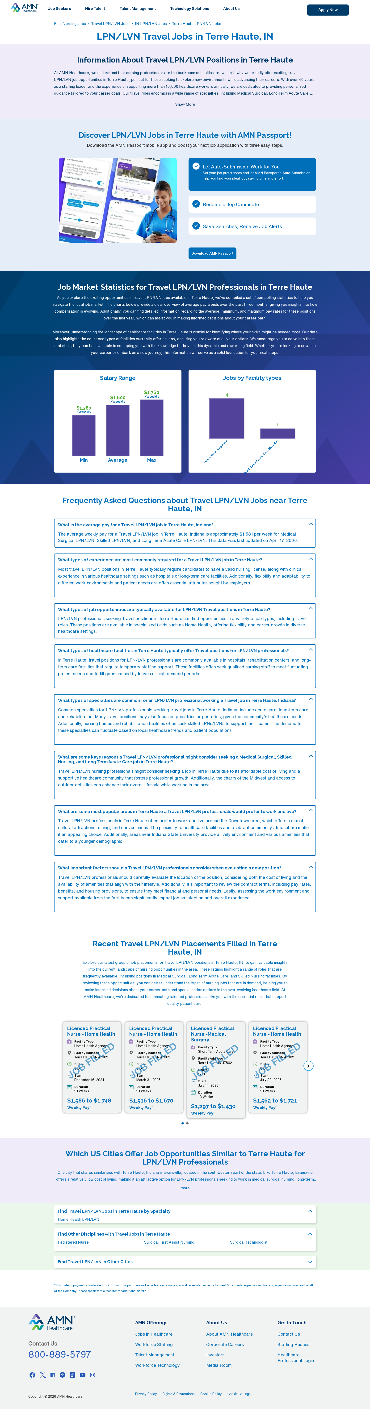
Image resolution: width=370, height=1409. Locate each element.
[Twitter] (42, 1375)
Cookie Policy (211, 1394)
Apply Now (328, 10)
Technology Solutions (189, 8)
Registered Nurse (73, 1242)
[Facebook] (32, 1375)
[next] (308, 1066)
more (185, 1188)
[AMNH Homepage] (24, 7)
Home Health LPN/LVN (78, 1219)
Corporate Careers (225, 1344)
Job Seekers (59, 8)
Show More (185, 104)
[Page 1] (182, 1123)
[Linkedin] (52, 1375)
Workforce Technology (157, 1365)
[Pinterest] (63, 1375)
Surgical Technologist (249, 1242)
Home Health (198, 625)
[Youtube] (83, 1375)
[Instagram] (93, 1375)
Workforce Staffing (154, 1344)
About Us (231, 8)
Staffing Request (294, 1344)
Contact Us (289, 1334)
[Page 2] (187, 1123)
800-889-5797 (60, 1354)
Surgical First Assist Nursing (169, 1242)
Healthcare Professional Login (296, 1358)
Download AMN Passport (212, 253)
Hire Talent (95, 8)
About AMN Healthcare (229, 1334)
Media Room (219, 1365)
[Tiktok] (72, 1375)
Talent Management (137, 8)
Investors (215, 1355)
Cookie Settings (239, 1394)
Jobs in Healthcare (153, 1334)
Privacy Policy (146, 1394)
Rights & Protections (179, 1394)
